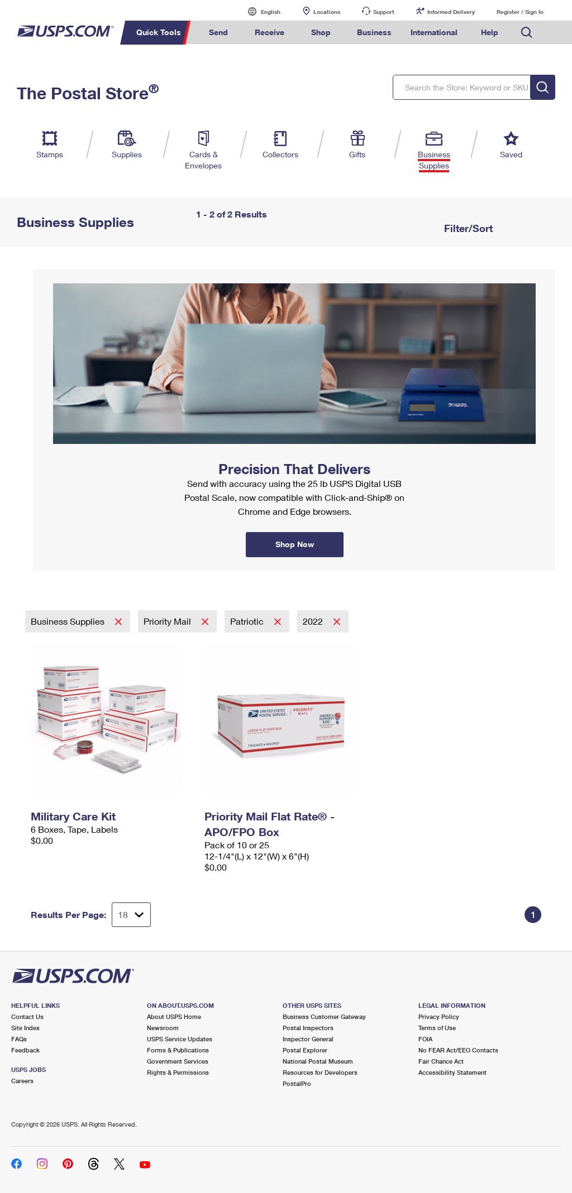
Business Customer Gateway (324, 1016)
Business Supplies (69, 621)
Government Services (177, 1061)
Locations (326, 11)
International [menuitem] (434, 32)
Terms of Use (437, 1027)
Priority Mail (168, 621)
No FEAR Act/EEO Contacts (458, 1050)
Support (383, 11)
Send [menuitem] (218, 32)
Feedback (25, 1050)
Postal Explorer (305, 1050)
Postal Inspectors (308, 1027)
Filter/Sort (467, 228)
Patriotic (248, 621)
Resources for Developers (320, 1072)
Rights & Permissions (178, 1072)
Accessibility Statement (452, 1072)
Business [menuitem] (374, 32)
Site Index (25, 1027)
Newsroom (163, 1027)
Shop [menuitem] (321, 32)
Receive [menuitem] (269, 32)
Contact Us (27, 1016)
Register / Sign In (520, 11)
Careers (22, 1080)
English (259, 11)
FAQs (19, 1038)
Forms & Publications (178, 1050)
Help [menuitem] (489, 32)
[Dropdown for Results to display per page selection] (131, 914)
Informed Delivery (451, 11)
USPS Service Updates (179, 1038)
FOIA (425, 1038)
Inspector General (308, 1038)
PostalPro (297, 1083)
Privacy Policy (438, 1016)
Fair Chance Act (441, 1061)
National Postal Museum (318, 1061)
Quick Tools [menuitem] (158, 32)
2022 (314, 621)
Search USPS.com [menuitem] (527, 33)
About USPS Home (174, 1016)
